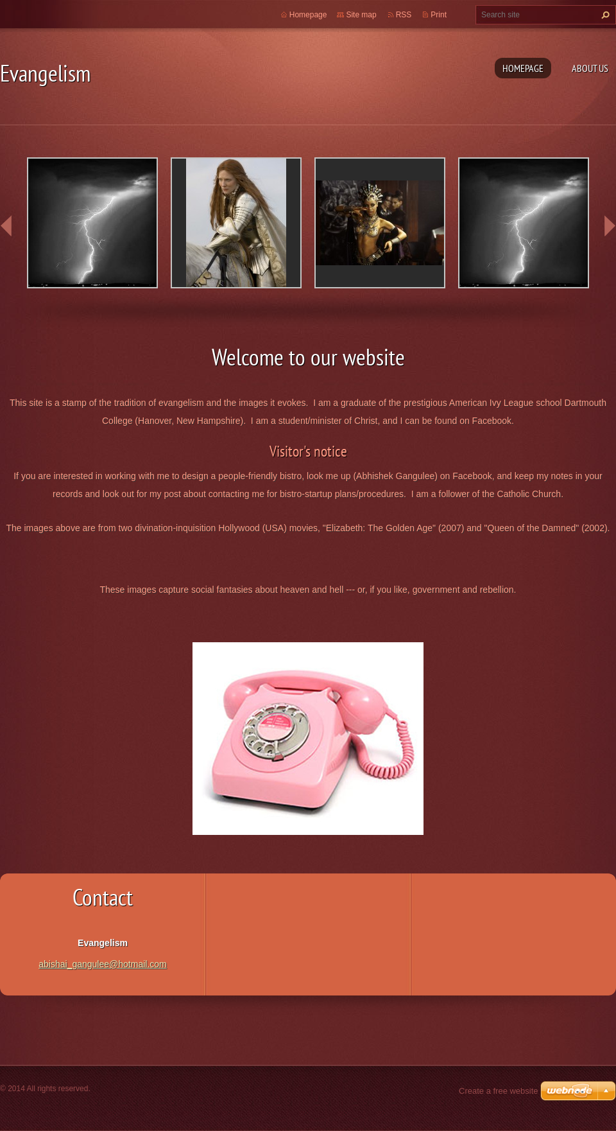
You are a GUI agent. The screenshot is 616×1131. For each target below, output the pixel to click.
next (609, 226)
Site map (361, 14)
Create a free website (498, 1091)
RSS (404, 14)
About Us (590, 68)
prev (6, 226)
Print (439, 14)
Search (603, 14)
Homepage (522, 68)
